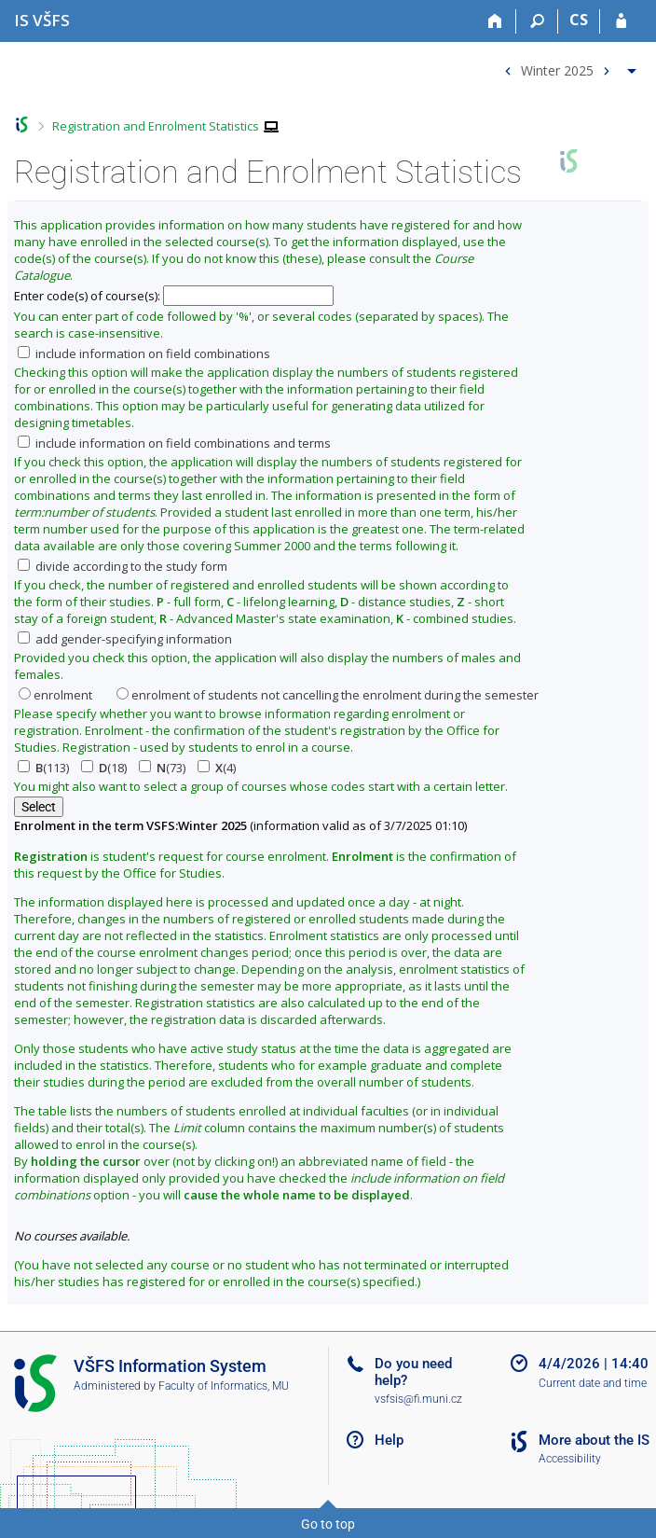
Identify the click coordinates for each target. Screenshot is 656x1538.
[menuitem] (568, 66)
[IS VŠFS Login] (621, 21)
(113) (43, 767)
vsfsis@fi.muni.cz (418, 1399)
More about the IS (594, 1440)
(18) (104, 767)
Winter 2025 (557, 69)
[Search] (537, 21)
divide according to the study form (122, 566)
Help (389, 1440)
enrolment (55, 694)
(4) (217, 767)
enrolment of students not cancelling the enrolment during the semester (327, 694)
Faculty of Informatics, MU (223, 1386)
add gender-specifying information (125, 638)
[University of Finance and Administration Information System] (42, 20)
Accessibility (570, 1458)
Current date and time (593, 1383)
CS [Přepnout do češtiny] (578, 19)
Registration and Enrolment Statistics (155, 126)
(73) (162, 767)
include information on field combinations (144, 353)
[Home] (495, 21)
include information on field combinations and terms (174, 443)
